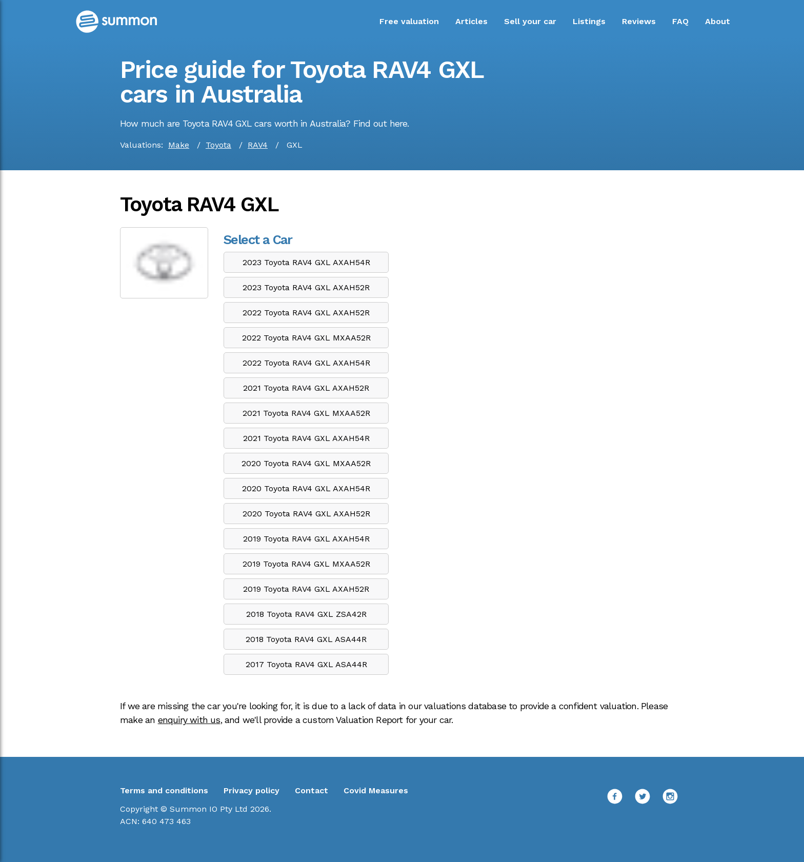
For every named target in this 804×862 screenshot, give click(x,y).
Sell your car (530, 21)
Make (178, 145)
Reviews (639, 21)
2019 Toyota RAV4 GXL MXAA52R (306, 564)
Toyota (218, 145)
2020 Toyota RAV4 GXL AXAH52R (306, 513)
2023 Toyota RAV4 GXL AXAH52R (306, 287)
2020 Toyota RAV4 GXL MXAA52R (306, 463)
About (717, 21)
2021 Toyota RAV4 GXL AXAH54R (306, 438)
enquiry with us (189, 720)
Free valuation (409, 21)
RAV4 (258, 145)
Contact (311, 790)
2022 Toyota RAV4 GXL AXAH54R (306, 363)
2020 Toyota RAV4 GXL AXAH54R (306, 488)
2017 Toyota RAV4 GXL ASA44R (306, 664)
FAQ (680, 21)
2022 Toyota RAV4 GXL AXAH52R (306, 312)
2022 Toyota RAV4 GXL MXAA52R (306, 338)
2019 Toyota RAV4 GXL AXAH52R (306, 589)
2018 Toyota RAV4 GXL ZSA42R (306, 614)
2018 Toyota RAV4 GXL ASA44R (306, 639)
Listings (589, 21)
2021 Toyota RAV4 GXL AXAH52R (306, 388)
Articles (471, 21)
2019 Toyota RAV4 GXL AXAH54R (306, 539)
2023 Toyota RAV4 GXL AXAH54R (306, 262)
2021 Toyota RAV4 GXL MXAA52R (306, 413)
